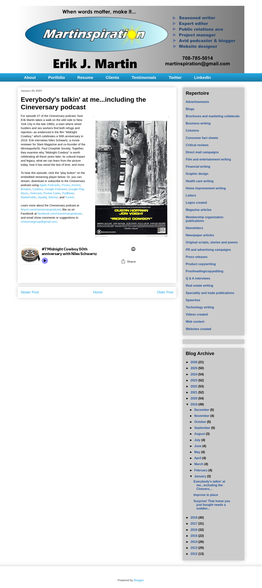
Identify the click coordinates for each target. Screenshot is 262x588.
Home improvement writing (206, 188)
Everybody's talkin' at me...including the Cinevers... (209, 485)
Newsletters (194, 228)
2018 (194, 517)
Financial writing (198, 166)
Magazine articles (199, 209)
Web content (195, 321)
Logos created (196, 202)
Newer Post (30, 292)
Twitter (175, 77)
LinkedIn (202, 77)
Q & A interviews (198, 278)
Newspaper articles (200, 235)
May (197, 452)
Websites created (198, 329)
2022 (194, 386)
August (200, 433)
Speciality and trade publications (210, 293)
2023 (194, 380)
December (202, 409)
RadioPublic (28, 197)
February (201, 470)
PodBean (68, 193)
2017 (194, 523)
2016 (194, 529)
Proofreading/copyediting (204, 271)
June (198, 446)
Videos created (197, 314)
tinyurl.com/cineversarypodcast (41, 209)
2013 (194, 547)
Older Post (165, 292)
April (198, 458)
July (197, 440)
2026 (194, 362)
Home (97, 292)
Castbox (37, 189)
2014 (194, 541)
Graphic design (197, 173)
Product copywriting (201, 264)
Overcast (36, 193)
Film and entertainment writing (208, 159)
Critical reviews (197, 145)
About (30, 77)
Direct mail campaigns (202, 152)
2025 (194, 368)
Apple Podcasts (49, 185)
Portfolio (56, 77)
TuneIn (69, 197)
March (199, 464)
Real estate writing (199, 285)
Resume (85, 77)
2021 (194, 392)
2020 (194, 398)
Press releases (196, 257)
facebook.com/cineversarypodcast (60, 213)
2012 (194, 553)
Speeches (193, 300)
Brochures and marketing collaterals (212, 116)
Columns (192, 130)
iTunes (65, 185)
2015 (194, 535)
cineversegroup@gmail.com (39, 221)
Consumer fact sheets (202, 138)
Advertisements (197, 101)
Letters (191, 195)
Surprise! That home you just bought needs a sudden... (211, 504)
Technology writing (200, 307)
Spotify (42, 197)
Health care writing (199, 181)
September (202, 427)
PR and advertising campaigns (208, 249)
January (200, 476)
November (202, 415)
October (200, 421)
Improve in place (205, 495)
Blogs (190, 109)
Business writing (198, 123)
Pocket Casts (51, 193)
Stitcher (53, 197)
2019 (194, 404)
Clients (112, 77)
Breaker (26, 189)
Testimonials (144, 77)
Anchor (75, 185)
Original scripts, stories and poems (212, 242)
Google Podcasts (56, 189)
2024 (194, 374)
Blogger (139, 580)
